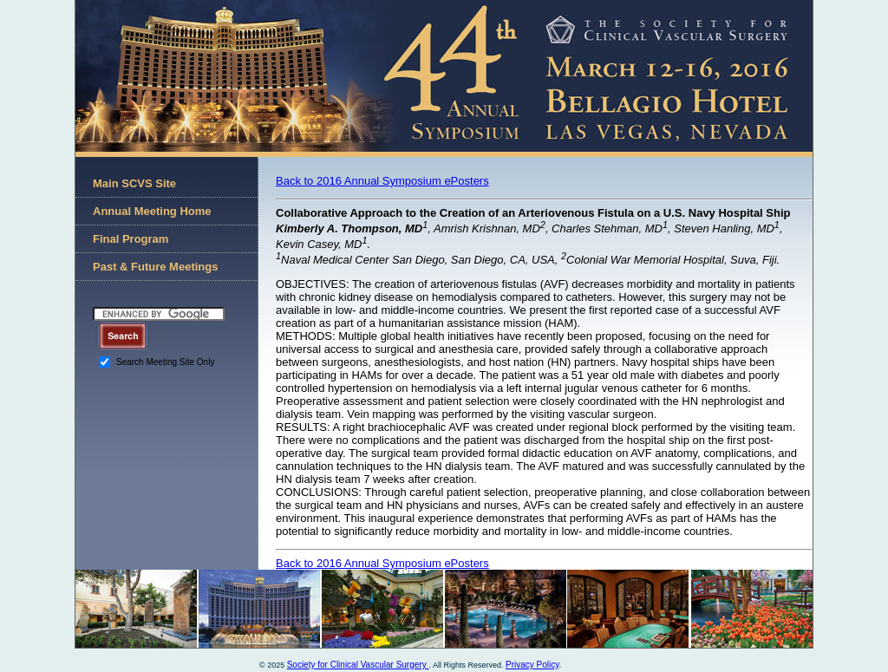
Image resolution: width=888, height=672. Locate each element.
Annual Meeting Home (152, 211)
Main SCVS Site (134, 183)
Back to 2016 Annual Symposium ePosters (382, 180)
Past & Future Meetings (155, 266)
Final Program (130, 238)
